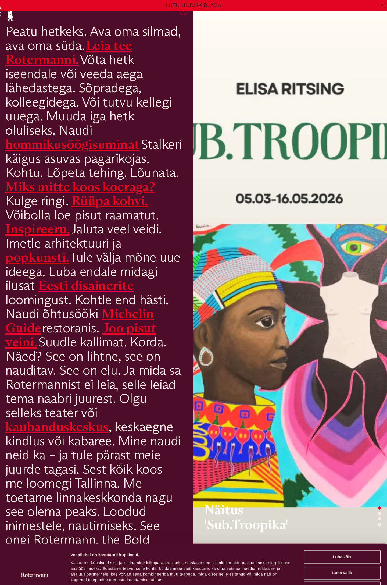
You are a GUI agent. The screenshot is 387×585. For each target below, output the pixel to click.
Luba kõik (342, 519)
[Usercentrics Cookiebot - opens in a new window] (34, 574)
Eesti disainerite (86, 285)
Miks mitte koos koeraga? (80, 186)
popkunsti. (37, 257)
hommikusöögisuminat (72, 144)
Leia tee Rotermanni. (68, 52)
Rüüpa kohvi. (109, 200)
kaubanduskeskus (57, 426)
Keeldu (342, 550)
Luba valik (342, 535)
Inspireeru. (37, 229)
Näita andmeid (278, 574)
